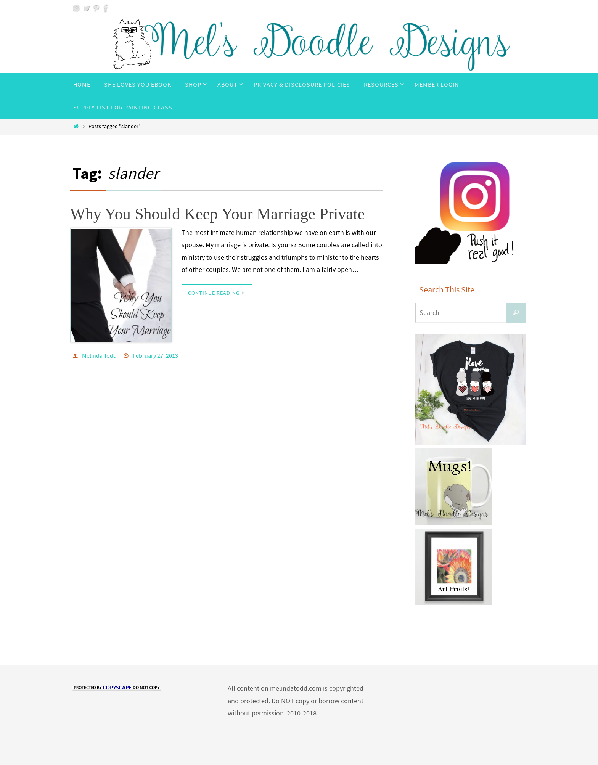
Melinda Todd (99, 355)
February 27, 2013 (155, 355)
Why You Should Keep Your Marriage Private (217, 214)
